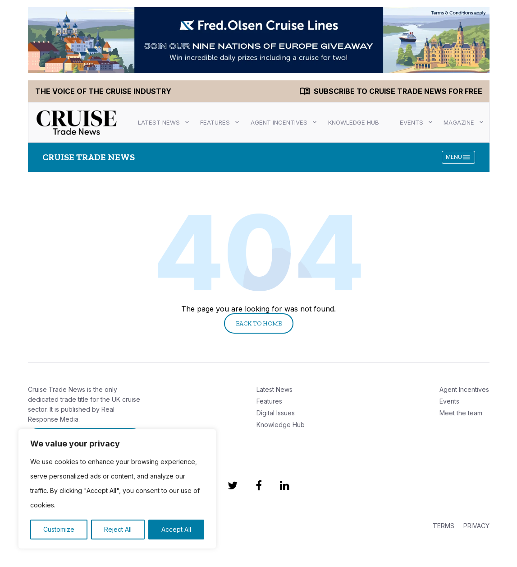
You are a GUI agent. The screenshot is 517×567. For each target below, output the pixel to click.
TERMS (443, 526)
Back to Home (259, 323)
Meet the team (460, 413)
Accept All (176, 529)
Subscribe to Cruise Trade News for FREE (398, 91)
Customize (58, 529)
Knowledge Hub (353, 122)
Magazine (459, 122)
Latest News (159, 122)
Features (215, 122)
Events (411, 122)
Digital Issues (275, 413)
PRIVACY (476, 526)
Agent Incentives (279, 122)
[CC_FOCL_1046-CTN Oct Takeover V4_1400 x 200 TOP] (259, 40)
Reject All (118, 529)
